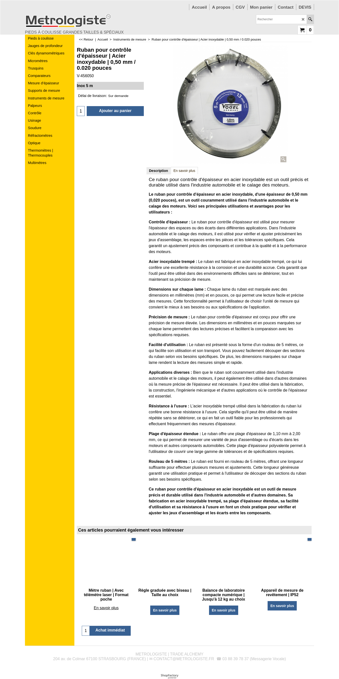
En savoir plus (184, 171)
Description (158, 171)
